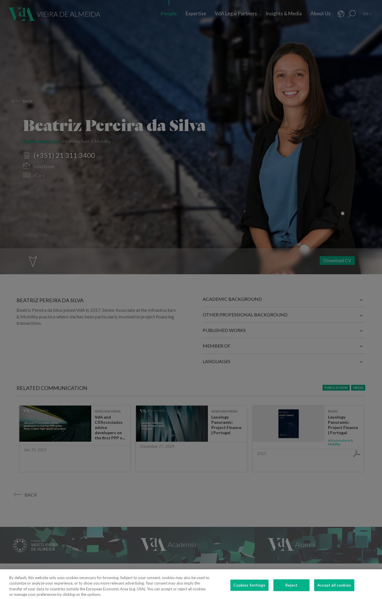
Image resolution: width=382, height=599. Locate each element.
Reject (291, 590)
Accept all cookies (334, 590)
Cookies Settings (249, 590)
